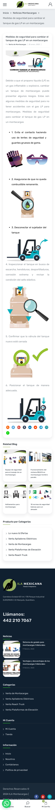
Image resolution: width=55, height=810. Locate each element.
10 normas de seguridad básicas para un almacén (40, 506)
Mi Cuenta (10, 729)
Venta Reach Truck (17, 555)
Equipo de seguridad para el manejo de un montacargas (13, 472)
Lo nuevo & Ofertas (18, 533)
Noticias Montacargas (25, 12)
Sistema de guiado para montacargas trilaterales (34, 643)
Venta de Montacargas (17, 44)
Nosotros (10, 759)
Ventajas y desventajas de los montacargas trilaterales (36, 662)
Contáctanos (12, 764)
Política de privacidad (16, 770)
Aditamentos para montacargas (12, 505)
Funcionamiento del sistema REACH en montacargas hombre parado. (39, 473)
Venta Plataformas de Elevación (24, 549)
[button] (6, 803)
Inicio (6, 12)
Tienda (8, 734)
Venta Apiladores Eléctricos (22, 538)
